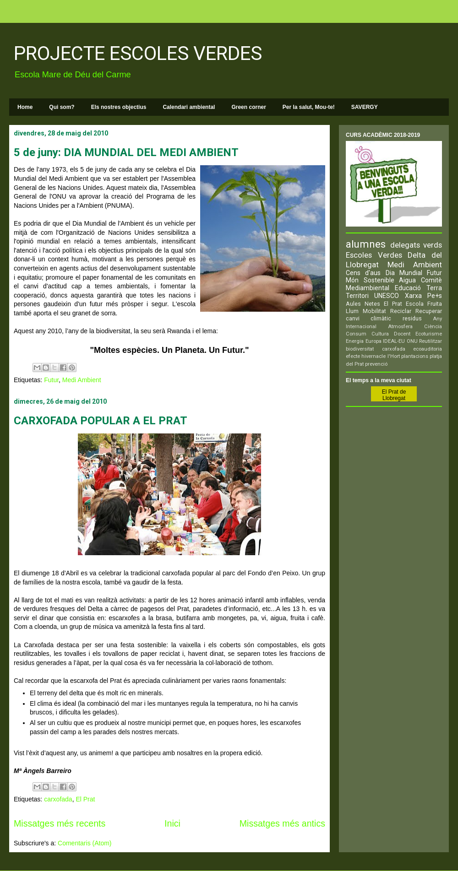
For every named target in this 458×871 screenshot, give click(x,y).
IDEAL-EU (394, 341)
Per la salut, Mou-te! (309, 107)
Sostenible (379, 280)
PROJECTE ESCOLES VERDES (138, 53)
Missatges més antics (282, 823)
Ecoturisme (428, 334)
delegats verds (416, 244)
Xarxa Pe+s (423, 295)
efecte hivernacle (366, 356)
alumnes (366, 244)
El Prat (85, 799)
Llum (352, 311)
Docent (402, 334)
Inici (172, 823)
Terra (434, 288)
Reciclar (400, 311)
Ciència (433, 327)
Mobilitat (374, 311)
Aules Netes (363, 303)
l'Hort (393, 356)
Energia (355, 341)
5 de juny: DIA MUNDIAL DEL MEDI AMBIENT (126, 152)
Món (352, 280)
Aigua (407, 280)
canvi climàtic (368, 318)
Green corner (248, 107)
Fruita (434, 303)
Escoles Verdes (374, 255)
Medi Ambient (81, 380)
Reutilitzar (430, 341)
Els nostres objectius (119, 107)
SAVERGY (364, 107)
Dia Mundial (404, 272)
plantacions (414, 356)
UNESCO (386, 295)
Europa (373, 341)
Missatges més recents (59, 823)
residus (412, 318)
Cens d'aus (363, 272)
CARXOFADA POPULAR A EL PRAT (100, 420)
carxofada (58, 799)
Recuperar (428, 311)
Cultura (380, 334)
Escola (415, 303)
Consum (356, 334)
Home (25, 107)
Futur (51, 380)
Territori (357, 295)
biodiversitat (360, 349)
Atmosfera (400, 327)
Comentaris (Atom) (84, 843)
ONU (412, 341)
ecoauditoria (427, 349)
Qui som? (61, 107)
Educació (408, 288)
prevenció (376, 364)
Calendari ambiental (189, 107)
